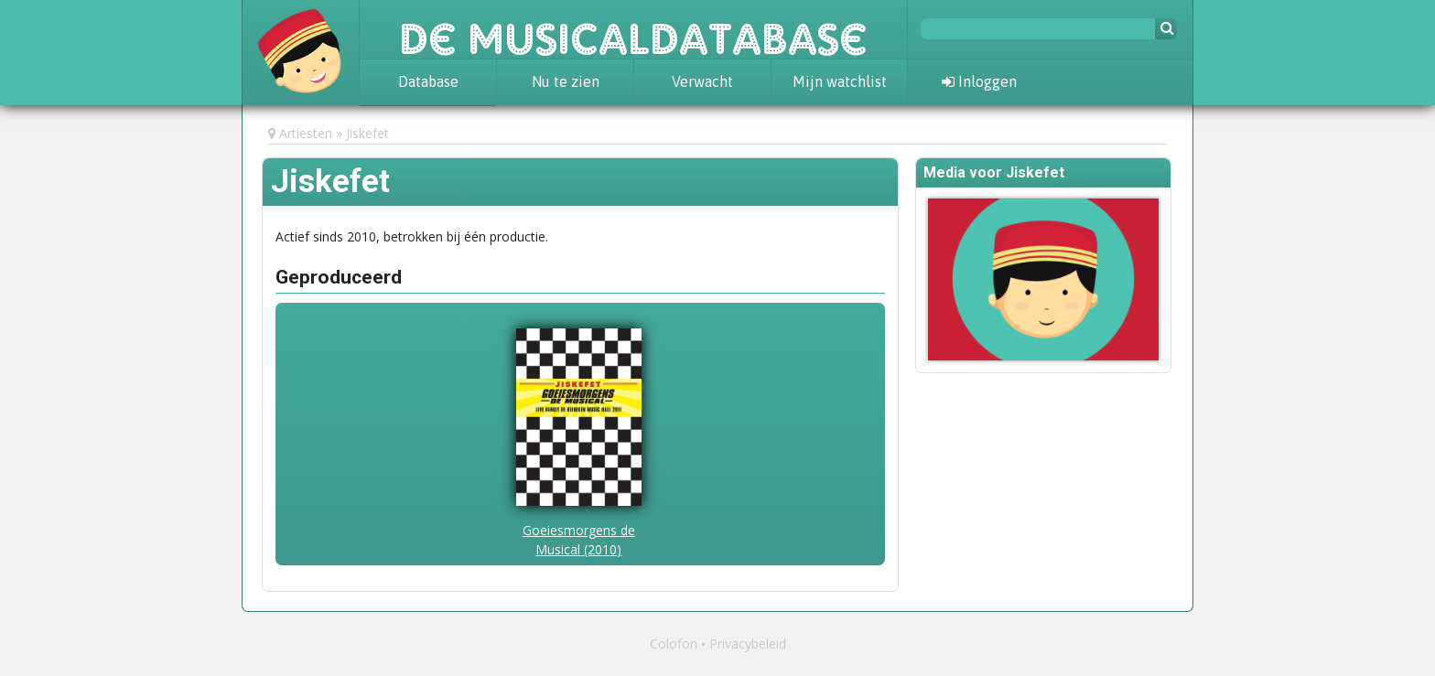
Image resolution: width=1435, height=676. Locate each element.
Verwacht (702, 81)
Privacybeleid (747, 643)
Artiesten (305, 133)
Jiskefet (367, 133)
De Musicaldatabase (633, 29)
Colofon (673, 643)
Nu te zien (565, 81)
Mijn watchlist (840, 81)
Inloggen (979, 81)
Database (428, 81)
